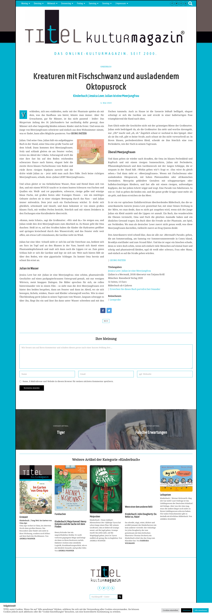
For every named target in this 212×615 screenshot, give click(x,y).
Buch (106, 321)
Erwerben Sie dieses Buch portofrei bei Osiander (135, 289)
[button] (120, 596)
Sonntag (105, 3)
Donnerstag (66, 3)
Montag (24, 3)
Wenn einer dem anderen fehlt (138, 506)
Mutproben (95, 516)
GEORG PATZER (118, 260)
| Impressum (120, 3)
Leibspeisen (165, 494)
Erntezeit (23, 517)
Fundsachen (60, 514)
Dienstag (37, 3)
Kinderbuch (106, 67)
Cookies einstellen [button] (170, 610)
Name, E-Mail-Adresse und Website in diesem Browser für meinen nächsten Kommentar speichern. (68, 381)
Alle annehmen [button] (201, 610)
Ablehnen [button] (187, 610)
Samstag (92, 3)
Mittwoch (51, 3)
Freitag (80, 3)
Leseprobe (115, 299)
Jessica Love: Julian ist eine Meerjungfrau (129, 270)
